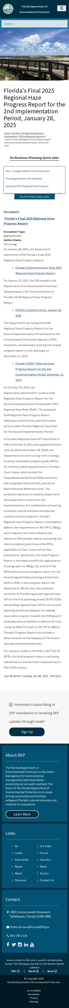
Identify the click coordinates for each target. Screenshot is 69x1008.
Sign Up (27, 732)
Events (43, 873)
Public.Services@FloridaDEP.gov (29, 927)
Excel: (52, 971)
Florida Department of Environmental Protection (33, 982)
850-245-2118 (18, 935)
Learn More (22, 814)
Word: (33, 971)
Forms (42, 853)
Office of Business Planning (31, 136)
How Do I (44, 859)
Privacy (34, 998)
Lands (17, 853)
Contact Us (45, 880)
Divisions (16, 133)
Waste (17, 866)
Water (17, 873)
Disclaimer (34, 994)
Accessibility (34, 990)
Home (7, 133)
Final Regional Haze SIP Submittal (24, 178)
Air (15, 846)
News (42, 866)
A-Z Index (44, 846)
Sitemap (33, 1001)
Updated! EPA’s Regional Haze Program (27, 186)
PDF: (15, 971)
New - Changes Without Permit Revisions (28, 171)
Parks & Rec (20, 859)
